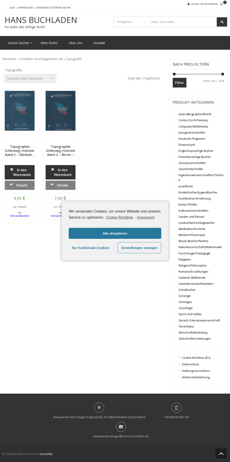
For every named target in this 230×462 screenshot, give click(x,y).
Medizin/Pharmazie (192, 235)
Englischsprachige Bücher (196, 151)
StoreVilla (45, 454)
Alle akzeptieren (115, 233)
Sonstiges (185, 302)
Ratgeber (185, 259)
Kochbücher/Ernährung (194, 198)
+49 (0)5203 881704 (176, 417)
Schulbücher (187, 290)
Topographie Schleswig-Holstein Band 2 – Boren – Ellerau (60, 150)
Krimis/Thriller (188, 204)
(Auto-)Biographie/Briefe (195, 114)
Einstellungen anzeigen (139, 248)
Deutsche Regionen (192, 139)
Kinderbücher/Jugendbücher (198, 192)
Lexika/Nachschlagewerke (197, 223)
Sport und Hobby (190, 314)
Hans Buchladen (40, 20)
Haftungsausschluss (196, 371)
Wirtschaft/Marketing (193, 332)
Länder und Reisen (191, 217)
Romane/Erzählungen (193, 271)
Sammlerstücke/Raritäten (196, 284)
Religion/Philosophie (193, 265)
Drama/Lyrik (187, 145)
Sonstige (184, 296)
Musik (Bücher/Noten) (193, 241)
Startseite (9, 59)
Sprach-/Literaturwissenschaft (199, 320)
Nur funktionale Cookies (90, 248)
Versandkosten (19, 216)
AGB (12, 7)
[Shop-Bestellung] (30, 78)
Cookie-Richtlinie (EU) (196, 358)
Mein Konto (49, 43)
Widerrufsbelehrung (196, 377)
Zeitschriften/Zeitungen (195, 338)
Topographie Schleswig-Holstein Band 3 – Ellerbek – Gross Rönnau (19, 150)
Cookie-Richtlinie (119, 217)
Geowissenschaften (192, 163)
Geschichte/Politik (191, 169)
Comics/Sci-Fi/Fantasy (193, 120)
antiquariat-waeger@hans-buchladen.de (121, 436)
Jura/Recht (186, 186)
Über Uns (75, 43)
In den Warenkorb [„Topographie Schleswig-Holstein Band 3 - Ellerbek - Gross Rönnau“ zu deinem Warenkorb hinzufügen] (22, 172)
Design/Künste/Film (192, 132)
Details (21, 185)
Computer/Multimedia (193, 126)
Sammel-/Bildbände (192, 278)
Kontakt (99, 43)
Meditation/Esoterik (192, 229)
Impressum (26, 7)
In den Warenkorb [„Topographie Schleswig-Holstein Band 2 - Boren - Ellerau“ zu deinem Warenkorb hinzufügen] (63, 172)
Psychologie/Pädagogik (194, 253)
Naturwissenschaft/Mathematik (200, 247)
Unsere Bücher (18, 43)
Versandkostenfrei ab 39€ (53, 7)
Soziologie (186, 308)
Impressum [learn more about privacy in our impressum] (146, 217)
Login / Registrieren (203, 4)
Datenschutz (190, 364)
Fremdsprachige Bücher (195, 157)
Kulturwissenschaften (193, 211)
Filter (179, 83)
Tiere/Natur (186, 326)
